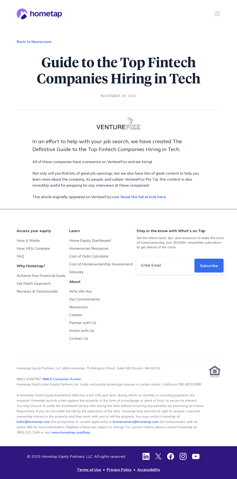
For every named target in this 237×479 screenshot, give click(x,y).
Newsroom (78, 307)
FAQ (20, 256)
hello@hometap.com (34, 422)
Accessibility (148, 469)
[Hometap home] (39, 13)
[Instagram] (183, 456)
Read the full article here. (144, 196)
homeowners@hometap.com (136, 422)
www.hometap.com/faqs (70, 432)
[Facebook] (170, 456)
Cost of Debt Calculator (89, 256)
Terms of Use (89, 469)
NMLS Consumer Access (62, 379)
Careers (75, 314)
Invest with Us (81, 330)
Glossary (76, 272)
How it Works (28, 240)
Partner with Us (82, 322)
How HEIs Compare (33, 248)
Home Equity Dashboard (90, 240)
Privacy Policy (119, 469)
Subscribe (209, 265)
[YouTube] (196, 456)
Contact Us (78, 338)
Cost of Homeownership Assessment (101, 264)
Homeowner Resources (89, 248)
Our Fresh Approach (34, 283)
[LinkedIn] (146, 456)
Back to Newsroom (34, 41)
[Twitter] (158, 456)
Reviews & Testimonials (37, 291)
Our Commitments (84, 299)
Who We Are (80, 291)
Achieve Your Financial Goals (41, 275)
